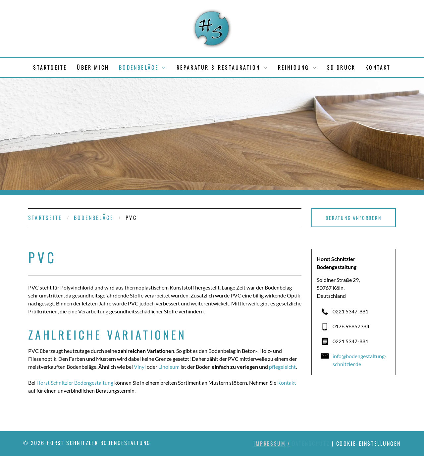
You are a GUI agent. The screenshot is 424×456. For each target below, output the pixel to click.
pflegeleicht (282, 366)
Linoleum (169, 366)
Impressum (269, 443)
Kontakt (286, 382)
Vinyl (140, 366)
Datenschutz (311, 443)
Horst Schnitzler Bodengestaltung (74, 382)
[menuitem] (50, 67)
